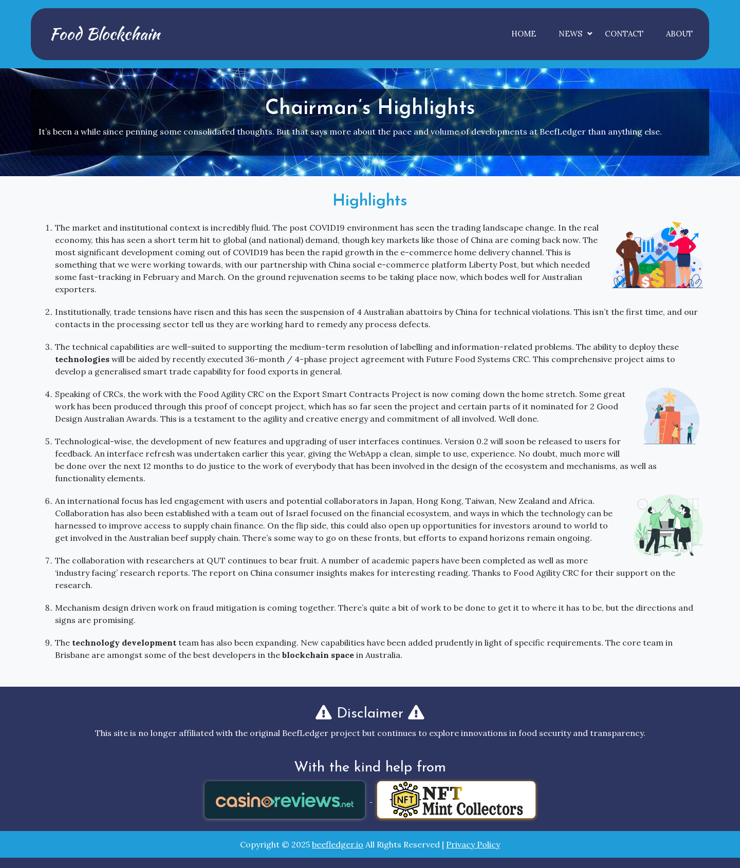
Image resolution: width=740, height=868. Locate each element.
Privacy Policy (473, 844)
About (679, 34)
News (570, 34)
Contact (624, 34)
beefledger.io (337, 844)
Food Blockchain (104, 34)
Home (523, 34)
